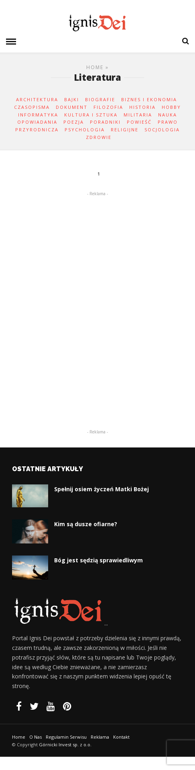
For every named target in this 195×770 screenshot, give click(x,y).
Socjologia (162, 130)
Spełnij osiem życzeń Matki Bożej (101, 489)
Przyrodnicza (37, 130)
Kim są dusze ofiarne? (85, 524)
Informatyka (38, 115)
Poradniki (105, 122)
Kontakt (121, 737)
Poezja (73, 122)
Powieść (139, 122)
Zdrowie (99, 137)
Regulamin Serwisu (66, 737)
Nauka (167, 115)
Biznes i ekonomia (149, 99)
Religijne (124, 130)
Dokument (71, 107)
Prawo (168, 122)
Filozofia (108, 107)
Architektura (37, 99)
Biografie (100, 99)
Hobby (171, 107)
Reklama (100, 737)
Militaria (138, 115)
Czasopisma (32, 107)
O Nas (35, 737)
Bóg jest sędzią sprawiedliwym (98, 560)
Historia (142, 107)
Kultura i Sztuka (91, 115)
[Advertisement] (97, 298)
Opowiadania (37, 122)
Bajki (71, 99)
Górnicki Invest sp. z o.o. (65, 744)
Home (95, 67)
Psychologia (85, 130)
